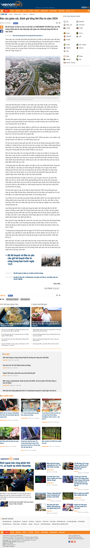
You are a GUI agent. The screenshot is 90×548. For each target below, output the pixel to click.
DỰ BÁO (12, 11)
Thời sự (4, 14)
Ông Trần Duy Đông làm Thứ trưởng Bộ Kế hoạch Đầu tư (28, 35)
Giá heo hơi (45, 521)
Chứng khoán (6, 385)
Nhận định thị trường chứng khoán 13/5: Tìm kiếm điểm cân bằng (54, 465)
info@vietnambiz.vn (11, 544)
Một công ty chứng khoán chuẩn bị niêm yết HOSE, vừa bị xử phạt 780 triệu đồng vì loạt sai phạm (29, 382)
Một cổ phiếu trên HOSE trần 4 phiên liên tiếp (51, 442)
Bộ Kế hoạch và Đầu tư (12, 299)
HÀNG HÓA (18, 11)
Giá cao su (36, 524)
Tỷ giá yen (31, 521)
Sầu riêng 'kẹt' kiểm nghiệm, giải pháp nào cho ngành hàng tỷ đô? (54, 506)
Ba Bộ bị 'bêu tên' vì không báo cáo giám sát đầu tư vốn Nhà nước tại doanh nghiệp (36, 278)
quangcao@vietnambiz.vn (78, 538)
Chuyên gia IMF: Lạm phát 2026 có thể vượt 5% (46, 344)
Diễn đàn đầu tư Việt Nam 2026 (60, 524)
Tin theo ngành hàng (72, 16)
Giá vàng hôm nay (7, 521)
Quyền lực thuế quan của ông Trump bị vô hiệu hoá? (80, 506)
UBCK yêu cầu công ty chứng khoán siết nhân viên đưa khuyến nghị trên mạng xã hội (9, 415)
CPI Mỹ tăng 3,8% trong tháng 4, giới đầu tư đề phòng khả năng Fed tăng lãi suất (81, 466)
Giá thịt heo (24, 524)
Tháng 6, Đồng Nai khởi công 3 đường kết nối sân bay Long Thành (46, 335)
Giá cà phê (52, 521)
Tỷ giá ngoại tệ (17, 521)
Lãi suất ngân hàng (71, 521)
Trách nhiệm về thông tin (9, 546)
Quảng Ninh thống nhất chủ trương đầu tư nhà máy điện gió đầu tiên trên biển (47, 330)
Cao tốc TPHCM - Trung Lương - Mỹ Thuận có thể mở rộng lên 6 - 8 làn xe (15, 344)
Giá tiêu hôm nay (61, 521)
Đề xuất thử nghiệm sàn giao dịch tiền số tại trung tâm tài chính (15, 325)
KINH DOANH (61, 11)
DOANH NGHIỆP (53, 11)
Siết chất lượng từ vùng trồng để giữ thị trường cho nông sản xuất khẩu (26, 358)
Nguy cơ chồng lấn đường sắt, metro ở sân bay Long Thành (46, 339)
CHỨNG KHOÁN (44, 11)
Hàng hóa (5, 360)
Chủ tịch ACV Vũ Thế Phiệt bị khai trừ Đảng (17, 365)
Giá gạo (30, 524)
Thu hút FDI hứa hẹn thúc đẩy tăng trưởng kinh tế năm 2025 (15, 339)
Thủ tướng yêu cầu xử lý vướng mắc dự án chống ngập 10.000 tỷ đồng (15, 335)
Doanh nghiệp (24, 418)
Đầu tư (25, 14)
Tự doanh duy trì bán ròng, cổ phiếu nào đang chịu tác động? (54, 478)
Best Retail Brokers (46, 524)
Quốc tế (23, 450)
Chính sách (17, 14)
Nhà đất (5, 375)
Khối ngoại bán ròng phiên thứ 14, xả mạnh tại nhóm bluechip (15, 464)
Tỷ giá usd (24, 521)
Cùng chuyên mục (40, 304)
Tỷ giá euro (38, 521)
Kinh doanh (45, 422)
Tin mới (6, 354)
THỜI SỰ (6, 11)
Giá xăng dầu (81, 521)
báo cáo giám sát (25, 299)
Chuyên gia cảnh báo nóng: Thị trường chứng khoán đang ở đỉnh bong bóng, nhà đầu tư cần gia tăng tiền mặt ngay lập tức (30, 444)
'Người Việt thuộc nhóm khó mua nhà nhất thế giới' (19, 373)
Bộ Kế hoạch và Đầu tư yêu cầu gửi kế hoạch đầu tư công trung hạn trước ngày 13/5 (21, 260)
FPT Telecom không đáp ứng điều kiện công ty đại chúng (30, 414)
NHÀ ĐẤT (37, 11)
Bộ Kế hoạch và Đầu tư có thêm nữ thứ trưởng (28, 273)
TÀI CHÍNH (30, 11)
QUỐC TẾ (24, 11)
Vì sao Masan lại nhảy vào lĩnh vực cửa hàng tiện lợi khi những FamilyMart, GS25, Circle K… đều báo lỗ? (51, 416)
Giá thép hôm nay (7, 524)
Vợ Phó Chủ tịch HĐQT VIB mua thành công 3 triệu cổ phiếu (21, 503)
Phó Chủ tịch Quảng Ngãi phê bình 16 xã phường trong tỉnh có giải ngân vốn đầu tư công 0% (45, 324)
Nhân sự (32, 14)
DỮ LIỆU (68, 11)
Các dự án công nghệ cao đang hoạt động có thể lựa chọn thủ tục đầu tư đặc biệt (15, 330)
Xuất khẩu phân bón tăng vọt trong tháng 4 (9, 442)
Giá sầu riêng (16, 524)
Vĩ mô (10, 14)
